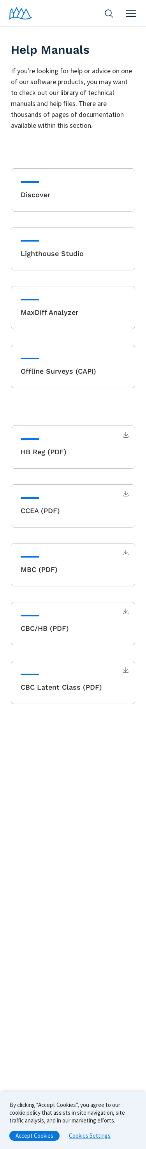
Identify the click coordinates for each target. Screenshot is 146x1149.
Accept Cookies (34, 1138)
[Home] (20, 13)
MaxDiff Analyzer (49, 312)
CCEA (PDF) (40, 511)
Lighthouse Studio (52, 253)
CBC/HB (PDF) (45, 628)
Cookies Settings (90, 1138)
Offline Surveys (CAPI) (58, 371)
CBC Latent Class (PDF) (61, 687)
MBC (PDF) (39, 569)
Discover (35, 195)
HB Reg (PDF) (44, 452)
